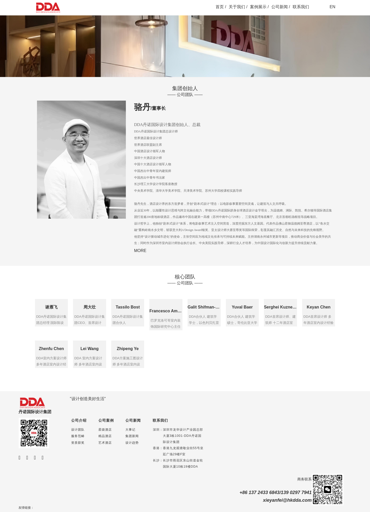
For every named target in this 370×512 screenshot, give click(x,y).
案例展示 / (259, 7)
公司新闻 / (280, 7)
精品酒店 (105, 436)
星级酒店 (105, 429)
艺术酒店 (105, 443)
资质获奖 (78, 443)
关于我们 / (238, 7)
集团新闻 (132, 436)
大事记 (130, 429)
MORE (140, 250)
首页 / (221, 7)
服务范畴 (78, 436)
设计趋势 (132, 443)
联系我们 (301, 7)
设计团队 (78, 429)
